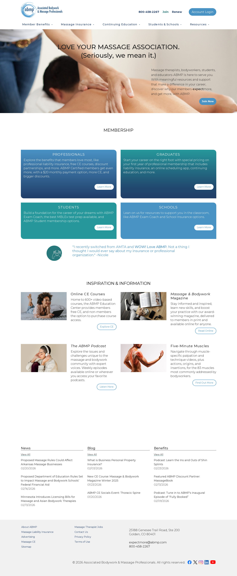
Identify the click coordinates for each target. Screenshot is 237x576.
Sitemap (26, 546)
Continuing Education (120, 24)
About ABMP (29, 527)
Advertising (28, 536)
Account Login (202, 12)
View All (25, 454)
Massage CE (28, 541)
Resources (198, 24)
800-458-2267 (149, 12)
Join (165, 12)
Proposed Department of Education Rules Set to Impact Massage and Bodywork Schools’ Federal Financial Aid (52, 480)
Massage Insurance (76, 24)
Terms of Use (82, 541)
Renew (177, 12)
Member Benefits (36, 24)
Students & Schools (163, 24)
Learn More (104, 186)
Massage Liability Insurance (37, 532)
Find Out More (204, 382)
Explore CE (107, 326)
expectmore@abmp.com (148, 542)
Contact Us (81, 532)
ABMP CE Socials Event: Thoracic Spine (113, 492)
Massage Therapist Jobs (89, 527)
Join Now (208, 101)
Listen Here (107, 386)
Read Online (205, 330)
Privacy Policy (83, 536)
